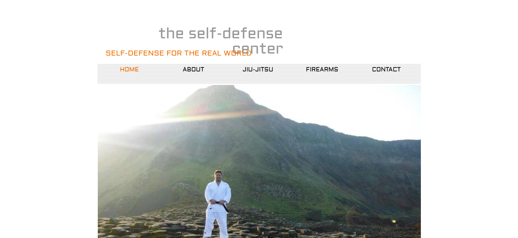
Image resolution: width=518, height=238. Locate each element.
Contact (386, 69)
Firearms (322, 69)
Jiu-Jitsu (257, 69)
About (193, 69)
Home (129, 69)
